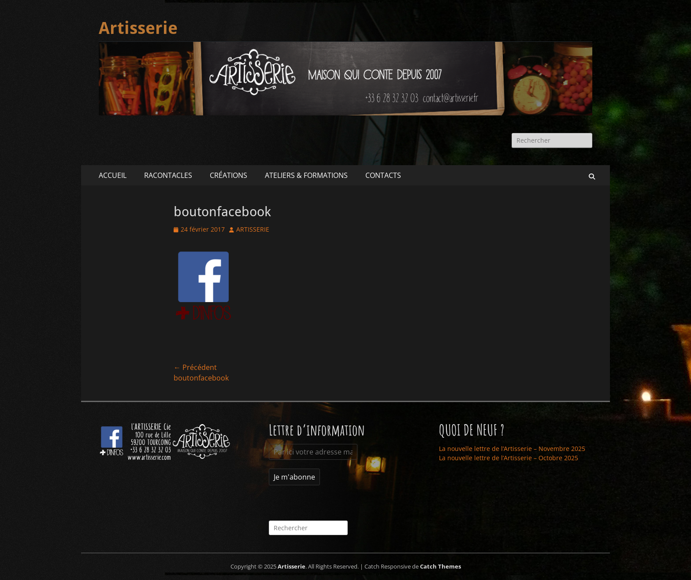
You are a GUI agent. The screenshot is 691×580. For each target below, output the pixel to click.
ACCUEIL (112, 175)
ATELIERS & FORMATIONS (306, 175)
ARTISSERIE (252, 229)
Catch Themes (440, 566)
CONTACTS (383, 175)
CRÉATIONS (228, 175)
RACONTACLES (168, 175)
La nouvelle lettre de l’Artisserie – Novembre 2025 (512, 448)
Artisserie (138, 28)
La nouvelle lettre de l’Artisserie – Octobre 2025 (508, 458)
